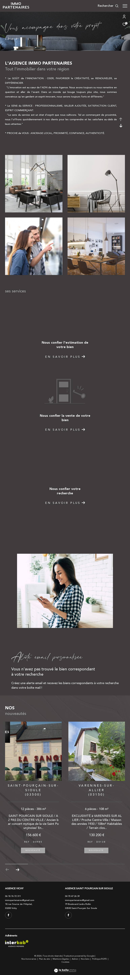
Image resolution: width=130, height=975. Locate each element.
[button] (17, 869)
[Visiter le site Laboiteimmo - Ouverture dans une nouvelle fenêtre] (65, 968)
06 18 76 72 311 (13, 896)
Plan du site (44, 959)
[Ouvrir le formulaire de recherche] (108, 5)
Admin (75, 959)
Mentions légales (61, 959)
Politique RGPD (99, 959)
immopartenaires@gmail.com (19, 900)
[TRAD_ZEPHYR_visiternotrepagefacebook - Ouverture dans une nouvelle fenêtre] (8, 915)
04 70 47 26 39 (72, 896)
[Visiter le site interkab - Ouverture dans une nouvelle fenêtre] (16, 943)
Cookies (65, 962)
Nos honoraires (29, 959)
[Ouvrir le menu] (125, 6)
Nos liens (85, 959)
